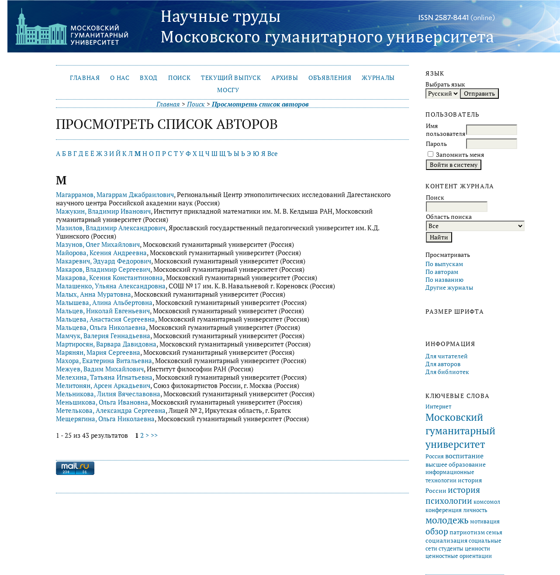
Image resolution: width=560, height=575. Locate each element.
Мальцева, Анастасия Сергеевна (105, 319)
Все (272, 153)
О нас (119, 78)
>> (154, 435)
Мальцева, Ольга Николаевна (101, 327)
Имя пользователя (445, 130)
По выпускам (444, 264)
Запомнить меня (460, 155)
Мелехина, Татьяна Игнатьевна (104, 377)
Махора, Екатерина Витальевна (104, 361)
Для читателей (446, 356)
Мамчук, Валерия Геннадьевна (103, 336)
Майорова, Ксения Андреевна (101, 253)
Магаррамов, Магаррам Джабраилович (115, 195)
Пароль (436, 144)
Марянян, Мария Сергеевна (98, 352)
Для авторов (442, 364)
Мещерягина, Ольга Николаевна (105, 419)
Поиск (179, 78)
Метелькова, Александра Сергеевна (111, 410)
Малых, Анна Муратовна (93, 294)
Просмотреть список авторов (260, 104)
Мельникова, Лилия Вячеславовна (108, 394)
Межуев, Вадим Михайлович (100, 369)
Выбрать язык (445, 84)
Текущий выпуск (231, 78)
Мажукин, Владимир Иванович (103, 211)
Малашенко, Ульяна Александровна (111, 286)
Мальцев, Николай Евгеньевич (103, 311)
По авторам (441, 272)
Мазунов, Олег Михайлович (98, 244)
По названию (444, 280)
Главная (85, 78)
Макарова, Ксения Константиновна (109, 278)
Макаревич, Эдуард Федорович (103, 261)
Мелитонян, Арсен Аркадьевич (103, 385)
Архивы (284, 78)
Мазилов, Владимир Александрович (111, 228)
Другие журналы (449, 287)
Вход (149, 78)
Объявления (330, 78)
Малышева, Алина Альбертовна (104, 302)
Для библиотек (447, 372)
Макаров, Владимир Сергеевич (103, 269)
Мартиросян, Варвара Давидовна (106, 344)
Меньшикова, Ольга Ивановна (102, 402)
